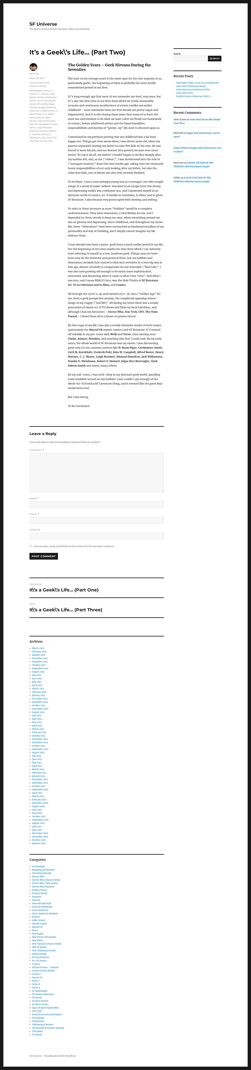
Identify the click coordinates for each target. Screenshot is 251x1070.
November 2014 (40, 702)
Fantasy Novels (39, 893)
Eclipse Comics (39, 890)
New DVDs (37, 940)
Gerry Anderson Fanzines (45, 913)
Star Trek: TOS (49, 137)
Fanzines (36, 896)
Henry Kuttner (36, 117)
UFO (50, 141)
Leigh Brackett (44, 127)
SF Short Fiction (40, 1001)
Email (34, 514)
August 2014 (38, 712)
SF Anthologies (40, 991)
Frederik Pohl (47, 110)
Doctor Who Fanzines (43, 886)
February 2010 (39, 799)
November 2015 (40, 661)
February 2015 (39, 692)
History (36, 917)
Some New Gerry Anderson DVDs (193, 89)
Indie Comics (38, 920)
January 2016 (38, 655)
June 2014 (37, 719)
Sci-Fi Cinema (39, 960)
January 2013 (38, 776)
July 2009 (37, 809)
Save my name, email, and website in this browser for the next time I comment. (74, 546)
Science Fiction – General (45, 967)
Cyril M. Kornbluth (46, 100)
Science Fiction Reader (43, 970)
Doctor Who (38, 876)
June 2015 (37, 678)
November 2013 (40, 742)
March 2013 (38, 769)
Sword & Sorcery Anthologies (47, 1014)
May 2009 (37, 813)
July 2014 (36, 715)
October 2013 (38, 745)
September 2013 (40, 749)
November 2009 (40, 803)
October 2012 (38, 786)
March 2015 (38, 688)
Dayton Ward (180, 148)
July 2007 (36, 826)
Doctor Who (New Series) (45, 883)
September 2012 (40, 789)
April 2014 (37, 725)
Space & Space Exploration (45, 1007)
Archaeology (38, 866)
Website (34, 530)
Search (177, 54)
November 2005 (40, 836)
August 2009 (38, 806)
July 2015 (36, 675)
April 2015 (37, 685)
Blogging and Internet (43, 869)
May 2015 (37, 682)
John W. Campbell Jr (40, 124)
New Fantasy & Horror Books (47, 943)
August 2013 (38, 752)
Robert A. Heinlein (39, 131)
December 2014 (40, 698)
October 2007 (39, 816)
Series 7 (36, 980)
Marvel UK (37, 927)
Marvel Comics (39, 923)
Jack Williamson (46, 121)
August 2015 (38, 671)
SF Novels (37, 997)
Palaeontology (39, 954)
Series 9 (36, 987)
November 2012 (40, 782)
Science (36, 964)
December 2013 (40, 739)
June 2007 (37, 830)
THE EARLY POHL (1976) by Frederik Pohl (197, 83)
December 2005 (40, 833)
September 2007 (40, 819)
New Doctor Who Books (44, 937)
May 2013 (36, 762)
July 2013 (36, 756)
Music (35, 930)
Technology (38, 1017)
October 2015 (38, 665)
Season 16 (37, 977)
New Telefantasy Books (44, 950)
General (36, 900)
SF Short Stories (40, 1004)
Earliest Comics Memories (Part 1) (193, 96)
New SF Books (39, 947)
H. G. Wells (48, 114)
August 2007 (38, 823)
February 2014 (39, 732)
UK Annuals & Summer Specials (48, 1028)
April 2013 (37, 766)
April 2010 (37, 793)
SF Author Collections (43, 994)
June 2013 (37, 759)
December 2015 (40, 658)
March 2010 (38, 796)
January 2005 (38, 843)
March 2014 (38, 729)
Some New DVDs (184, 93)
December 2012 (40, 779)
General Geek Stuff (39, 82)
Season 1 (36, 974)
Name (34, 498)
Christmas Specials (41, 873)
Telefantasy (38, 1021)
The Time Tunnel (38, 141)
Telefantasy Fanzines (43, 1024)
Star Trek (36, 1011)
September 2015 (40, 668)
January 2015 (38, 695)
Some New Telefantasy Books (191, 86)
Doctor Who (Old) (38, 104)
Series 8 (36, 984)
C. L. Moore (42, 94)
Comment (36, 450)
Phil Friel (34, 73)
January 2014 (38, 735)
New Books (37, 933)
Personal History (37, 86)
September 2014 (40, 708)
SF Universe (43, 24)
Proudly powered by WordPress (60, 1056)
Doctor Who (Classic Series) (46, 880)
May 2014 (37, 722)
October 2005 (39, 840)
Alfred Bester (36, 90)
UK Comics (37, 1031)
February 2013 (39, 772)
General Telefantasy (42, 906)
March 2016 (38, 648)
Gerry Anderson (40, 910)
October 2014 (38, 705)
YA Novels (37, 1034)
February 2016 (39, 651)
